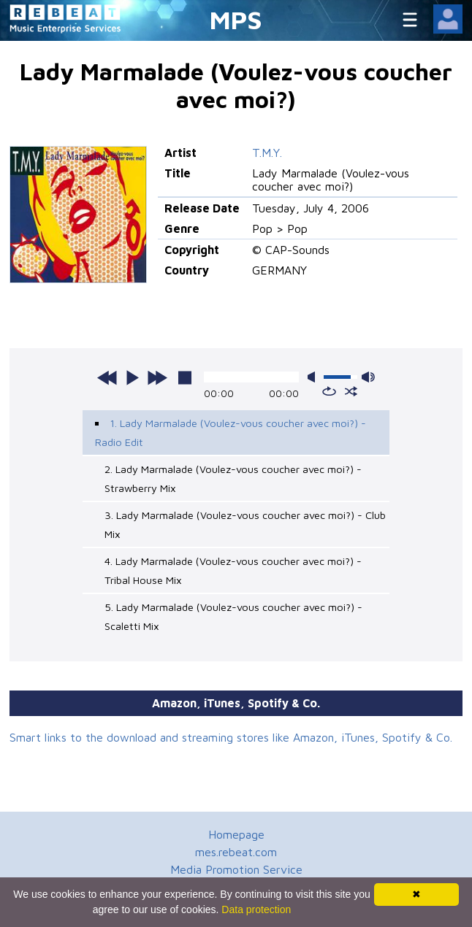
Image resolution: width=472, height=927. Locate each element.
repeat (329, 391)
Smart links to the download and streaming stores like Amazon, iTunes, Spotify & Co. (230, 737)
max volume (368, 377)
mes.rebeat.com (236, 851)
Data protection (256, 909)
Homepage (236, 834)
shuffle (351, 391)
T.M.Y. (267, 152)
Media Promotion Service (236, 869)
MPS (236, 19)
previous (107, 377)
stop (185, 377)
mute (314, 377)
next (157, 377)
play (132, 377)
